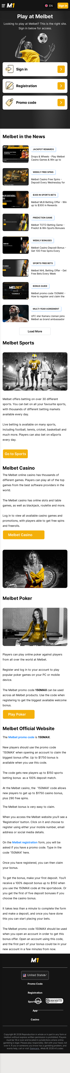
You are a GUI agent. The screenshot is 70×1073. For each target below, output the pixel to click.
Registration (35, 992)
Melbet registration (25, 842)
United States (36, 975)
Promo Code (35, 983)
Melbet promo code (21, 737)
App (35, 1010)
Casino (35, 1019)
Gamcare (35, 1048)
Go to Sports (15, 454)
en (51, 5)
